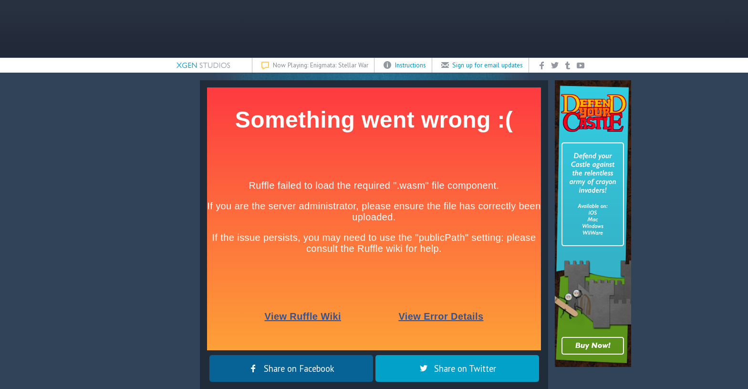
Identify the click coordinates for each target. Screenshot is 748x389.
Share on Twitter (457, 368)
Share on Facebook (291, 368)
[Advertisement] (374, 28)
